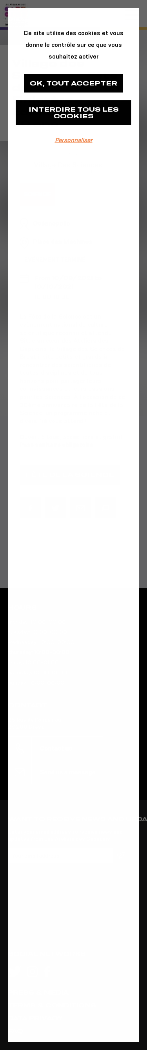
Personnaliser (74, 140)
